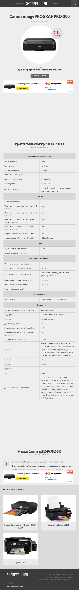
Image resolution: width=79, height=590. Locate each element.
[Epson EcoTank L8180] (58, 508)
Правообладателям (66, 581)
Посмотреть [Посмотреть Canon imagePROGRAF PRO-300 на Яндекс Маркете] (22, 88)
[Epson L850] (20, 546)
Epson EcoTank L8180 (58, 524)
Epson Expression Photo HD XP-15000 (20, 526)
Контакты (69, 574)
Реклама (10, 583)
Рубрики (54, 4)
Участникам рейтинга (15, 586)
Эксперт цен (36, 4)
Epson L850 (20, 562)
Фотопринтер (50, 89)
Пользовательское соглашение (55, 577)
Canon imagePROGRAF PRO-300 (28, 84)
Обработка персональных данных (61, 579)
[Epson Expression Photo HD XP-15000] (20, 508)
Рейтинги (19, 4)
